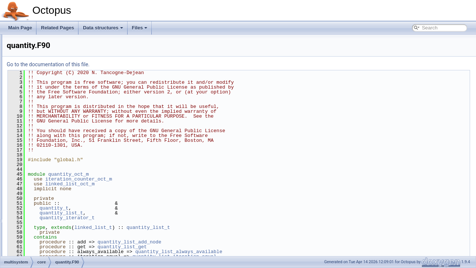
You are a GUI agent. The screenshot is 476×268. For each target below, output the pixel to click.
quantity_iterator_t (159, 217)
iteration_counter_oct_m (171, 179)
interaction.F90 (51, 83)
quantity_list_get (215, 246)
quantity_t (146, 208)
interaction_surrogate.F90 (61, 99)
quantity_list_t (154, 213)
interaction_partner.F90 (59, 91)
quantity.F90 (48, 148)
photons (33, 230)
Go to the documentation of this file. (141, 64)
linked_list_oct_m (163, 184)
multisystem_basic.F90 (59, 132)
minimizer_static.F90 (50, 206)
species (32, 255)
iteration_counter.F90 (57, 116)
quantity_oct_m (161, 174)
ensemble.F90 (50, 67)
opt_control (35, 214)
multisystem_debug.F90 (60, 140)
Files (140, 28)
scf (27, 247)
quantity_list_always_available (271, 251)
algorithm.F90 (50, 42)
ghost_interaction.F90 (57, 75)
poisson (32, 239)
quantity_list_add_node (222, 242)
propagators (42, 173)
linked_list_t (186, 227)
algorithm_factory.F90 (57, 50)
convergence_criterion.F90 (62, 58)
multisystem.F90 (52, 124)
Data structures (103, 28)
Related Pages (57, 28)
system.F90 (48, 157)
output (31, 222)
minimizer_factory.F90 (52, 189)
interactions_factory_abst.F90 (65, 108)
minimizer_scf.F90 (48, 198)
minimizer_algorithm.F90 (54, 181)
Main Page (20, 28)
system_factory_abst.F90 (61, 165)
